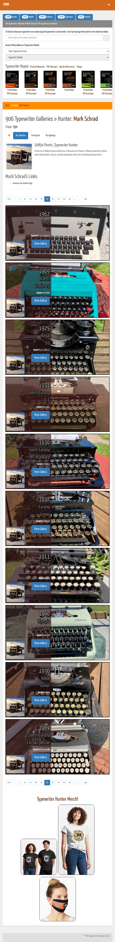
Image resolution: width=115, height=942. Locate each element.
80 (36, 199)
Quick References (67, 67)
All (9, 135)
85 (64, 199)
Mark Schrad (24, 105)
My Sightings (51, 135)
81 (42, 199)
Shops (79, 67)
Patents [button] (84, 17)
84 (58, 199)
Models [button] (28, 17)
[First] (8, 199)
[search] (57, 51)
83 (53, 199)
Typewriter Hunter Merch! (57, 799)
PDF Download (12, 94)
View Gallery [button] (40, 243)
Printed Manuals (37, 67)
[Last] (85, 199)
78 (25, 199)
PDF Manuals (52, 67)
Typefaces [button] (65, 17)
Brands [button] (11, 17)
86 (70, 199)
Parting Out (35, 135)
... (15, 199)
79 (30, 199)
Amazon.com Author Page (22, 183)
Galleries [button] (46, 17)
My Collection (20, 135)
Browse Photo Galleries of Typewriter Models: (22, 45)
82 (48, 198)
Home (7, 105)
